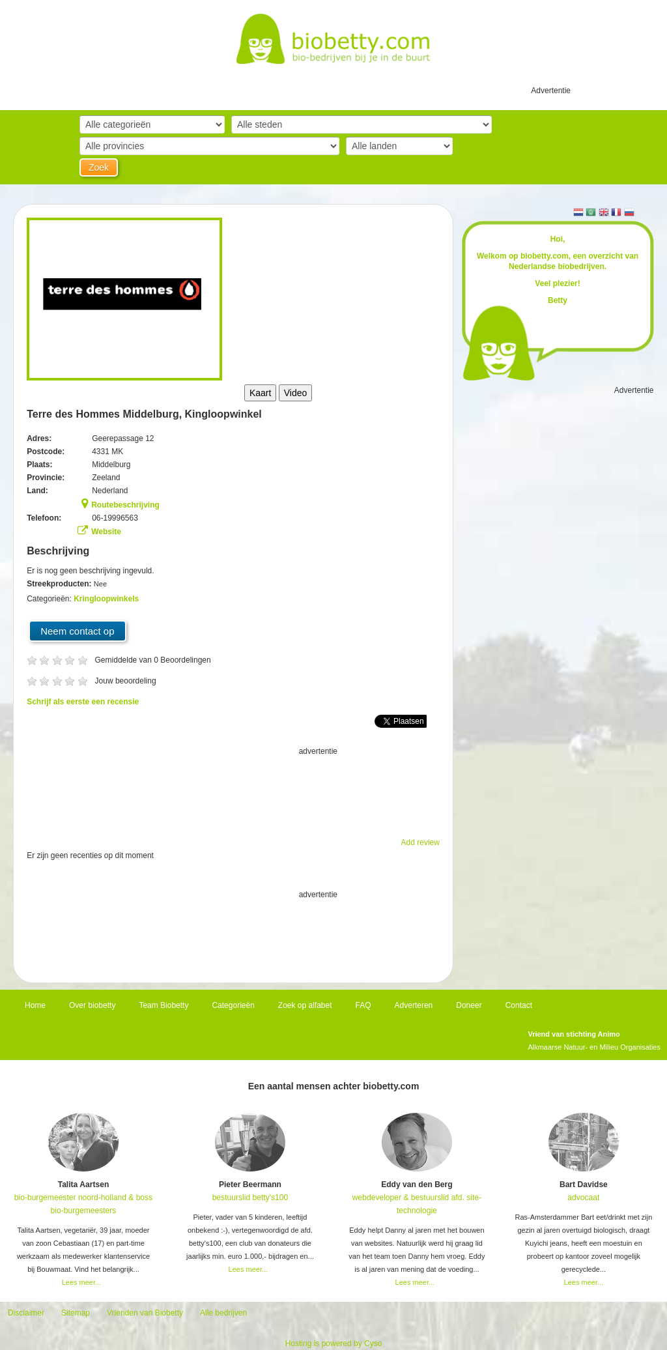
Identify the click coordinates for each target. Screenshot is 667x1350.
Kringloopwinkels (106, 598)
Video (295, 393)
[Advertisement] (233, 790)
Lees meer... (82, 1282)
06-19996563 (115, 518)
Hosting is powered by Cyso (333, 1343)
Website (106, 531)
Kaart (260, 393)
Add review (420, 842)
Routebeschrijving (125, 505)
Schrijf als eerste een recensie (83, 701)
